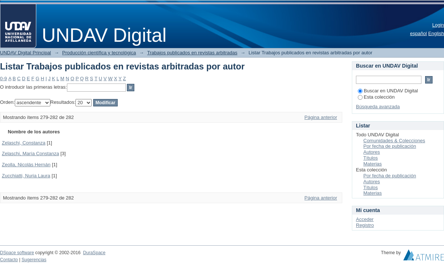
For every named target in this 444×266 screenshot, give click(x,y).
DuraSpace (94, 252)
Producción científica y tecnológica (99, 52)
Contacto (9, 259)
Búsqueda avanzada (378, 106)
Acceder (365, 219)
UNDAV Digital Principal (25, 52)
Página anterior (321, 117)
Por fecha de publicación (389, 146)
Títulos (370, 158)
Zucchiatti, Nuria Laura (26, 175)
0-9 (3, 78)
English (436, 33)
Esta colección (376, 97)
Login (438, 25)
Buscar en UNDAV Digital (388, 90)
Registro (365, 225)
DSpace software (17, 252)
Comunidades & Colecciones (394, 140)
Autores (371, 152)
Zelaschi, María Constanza (30, 153)
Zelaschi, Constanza (24, 143)
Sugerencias (33, 259)
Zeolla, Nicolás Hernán (26, 164)
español (418, 33)
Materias (372, 164)
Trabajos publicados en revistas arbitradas (192, 52)
